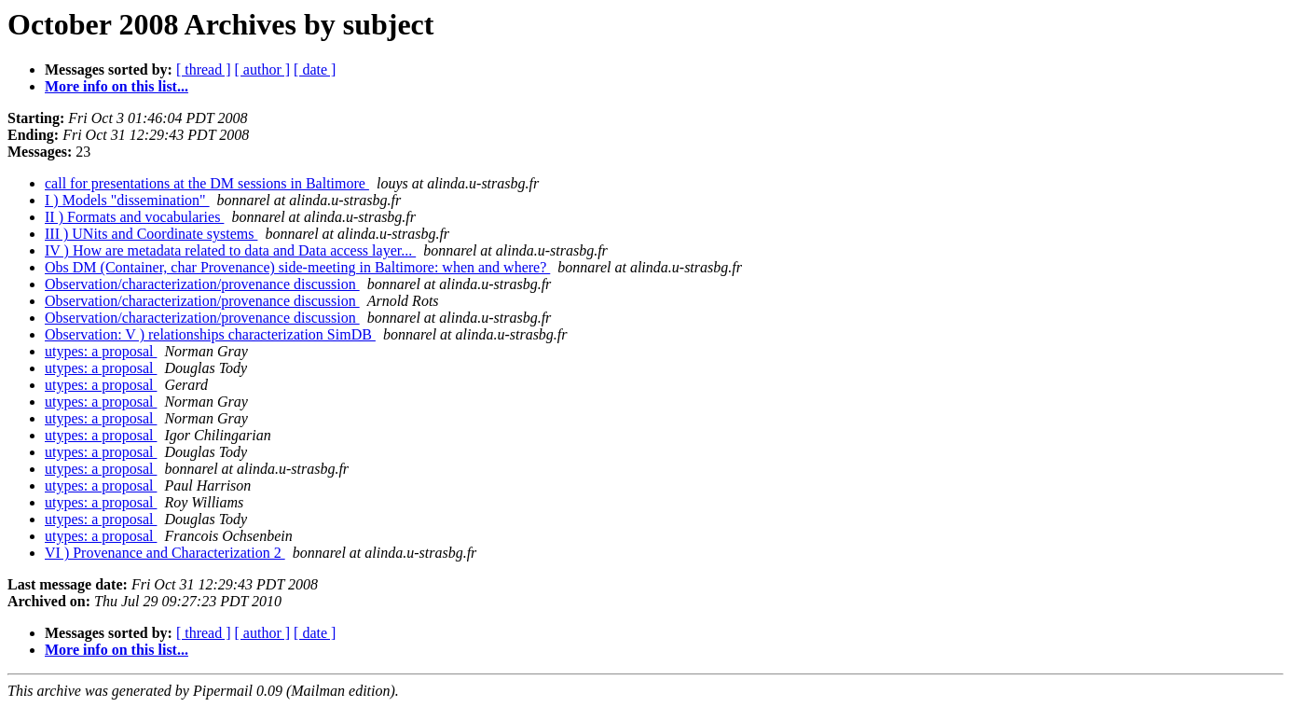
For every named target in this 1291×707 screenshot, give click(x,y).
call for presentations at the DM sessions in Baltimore (207, 183)
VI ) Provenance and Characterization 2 (165, 553)
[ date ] (315, 69)
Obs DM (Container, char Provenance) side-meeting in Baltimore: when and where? (297, 267)
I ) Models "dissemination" (127, 200)
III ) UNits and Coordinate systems (151, 234)
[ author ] (263, 69)
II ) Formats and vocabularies (134, 217)
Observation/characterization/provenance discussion (202, 284)
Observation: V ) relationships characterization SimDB (210, 334)
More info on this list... (116, 86)
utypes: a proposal (101, 351)
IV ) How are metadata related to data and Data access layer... (230, 250)
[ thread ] (203, 69)
